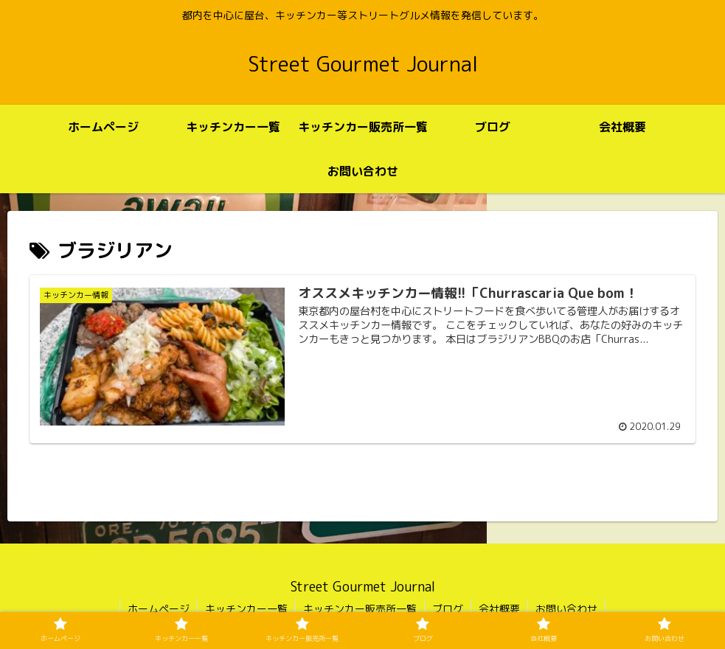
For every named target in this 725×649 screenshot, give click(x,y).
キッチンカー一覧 (246, 609)
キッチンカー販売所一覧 (360, 609)
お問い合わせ (566, 609)
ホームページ (159, 609)
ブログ (447, 609)
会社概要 (499, 609)
